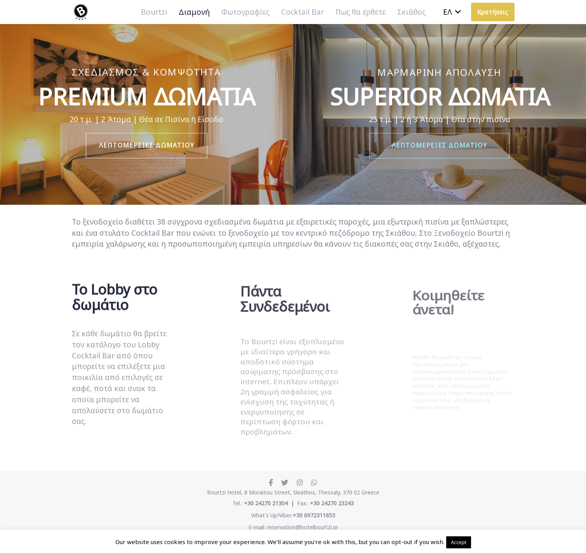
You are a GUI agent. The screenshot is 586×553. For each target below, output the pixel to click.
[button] (452, 12)
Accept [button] (458, 542)
